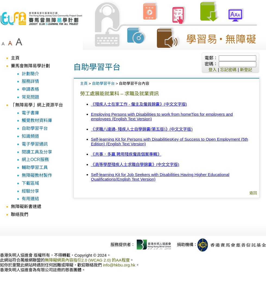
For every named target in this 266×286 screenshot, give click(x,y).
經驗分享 (30, 191)
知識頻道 (30, 136)
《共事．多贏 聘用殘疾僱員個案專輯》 (126, 154)
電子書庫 (30, 113)
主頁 (15, 58)
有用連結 (30, 198)
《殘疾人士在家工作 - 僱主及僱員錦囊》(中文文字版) (139, 104)
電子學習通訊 (35, 144)
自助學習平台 (35, 128)
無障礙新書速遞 (26, 206)
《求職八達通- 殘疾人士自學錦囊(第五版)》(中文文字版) (142, 129)
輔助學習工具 (35, 167)
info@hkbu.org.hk (119, 265)
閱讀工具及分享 (37, 152)
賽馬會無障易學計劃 (30, 66)
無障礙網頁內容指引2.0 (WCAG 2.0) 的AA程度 (87, 260)
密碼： (211, 64)
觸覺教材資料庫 (37, 120)
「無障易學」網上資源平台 (37, 105)
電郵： (211, 58)
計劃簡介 (30, 73)
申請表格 (30, 89)
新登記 (246, 69)
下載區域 (30, 183)
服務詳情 (30, 81)
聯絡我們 (19, 214)
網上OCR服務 (35, 159)
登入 (212, 69)
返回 (253, 193)
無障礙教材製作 (37, 175)
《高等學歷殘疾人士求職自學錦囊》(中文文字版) (135, 164)
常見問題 (30, 97)
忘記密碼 (228, 69)
